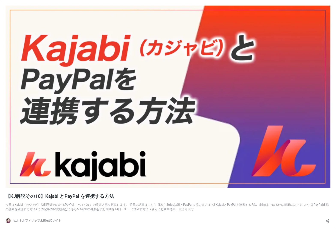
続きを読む (186, 209)
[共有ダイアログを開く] (327, 219)
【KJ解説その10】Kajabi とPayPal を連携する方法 (60, 196)
